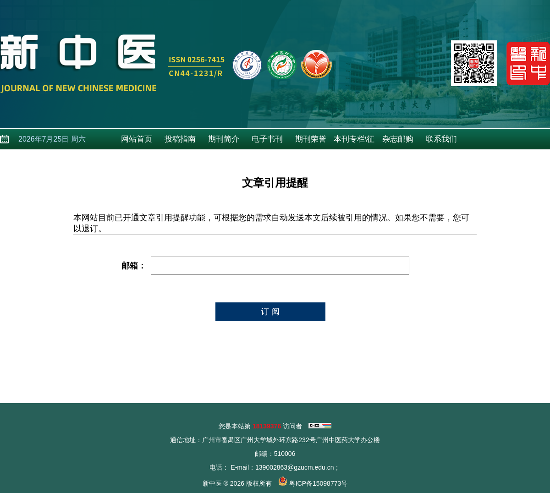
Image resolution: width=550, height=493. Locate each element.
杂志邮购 (397, 139)
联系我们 (441, 139)
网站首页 (136, 139)
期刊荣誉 (310, 139)
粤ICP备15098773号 (318, 483)
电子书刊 (267, 139)
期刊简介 (223, 139)
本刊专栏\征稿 (354, 142)
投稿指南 (180, 139)
